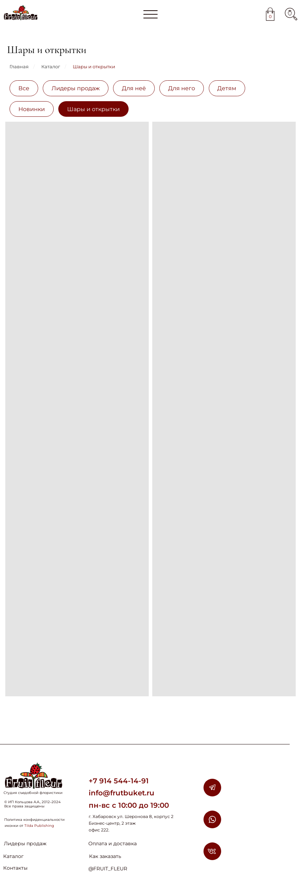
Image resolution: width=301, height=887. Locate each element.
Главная (19, 66)
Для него (181, 88)
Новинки (31, 109)
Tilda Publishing (39, 825)
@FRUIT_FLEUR (107, 868)
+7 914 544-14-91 (119, 781)
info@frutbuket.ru (121, 793)
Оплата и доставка (112, 843)
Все (23, 88)
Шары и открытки (94, 66)
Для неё (134, 88)
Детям (226, 88)
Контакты (15, 868)
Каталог (50, 66)
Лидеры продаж (76, 88)
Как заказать (105, 856)
